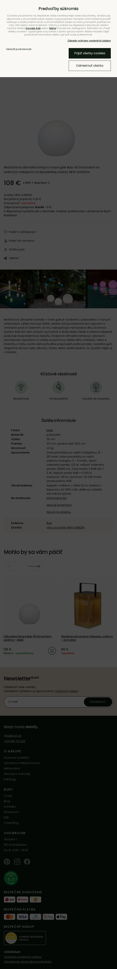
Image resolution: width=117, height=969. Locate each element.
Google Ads (33, 28)
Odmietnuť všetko (89, 65)
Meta (52, 28)
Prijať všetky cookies (89, 53)
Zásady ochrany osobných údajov (89, 40)
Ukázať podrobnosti (18, 49)
